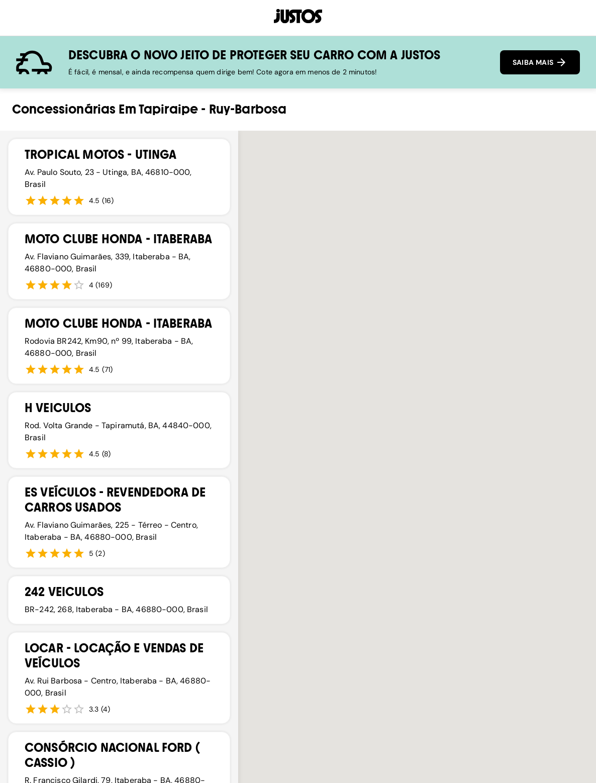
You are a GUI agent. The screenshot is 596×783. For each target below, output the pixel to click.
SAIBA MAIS (540, 62)
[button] (272, 469)
